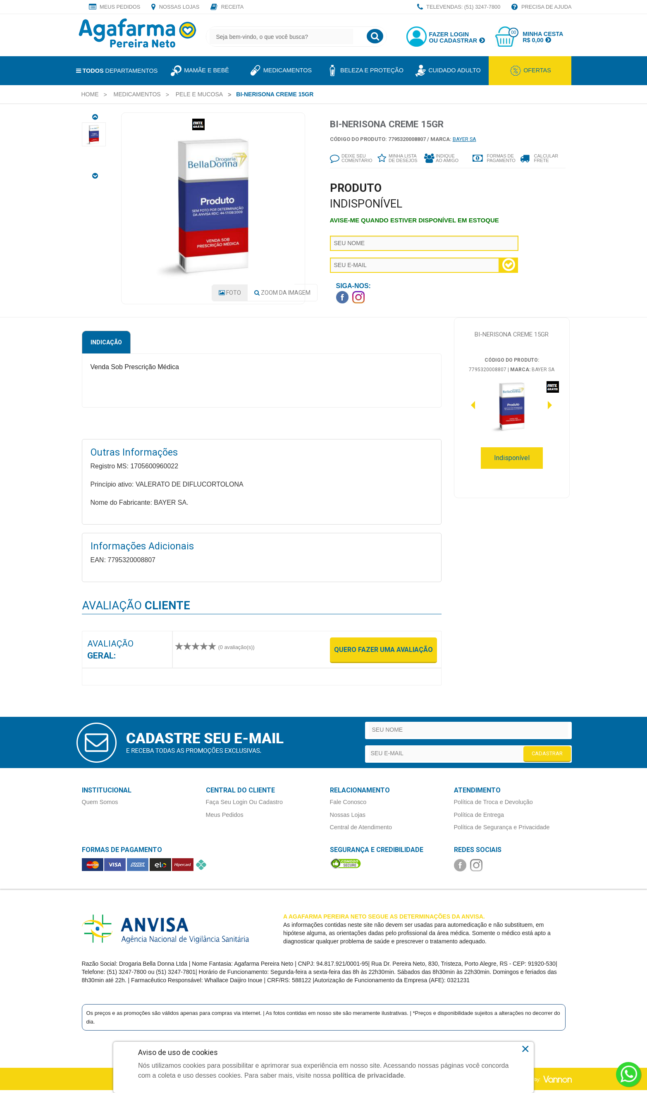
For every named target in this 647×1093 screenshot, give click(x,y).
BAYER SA (464, 139)
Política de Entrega (479, 817)
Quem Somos (100, 805)
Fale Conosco (348, 805)
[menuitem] (90, 94)
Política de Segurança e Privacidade (502, 830)
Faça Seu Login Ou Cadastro (244, 805)
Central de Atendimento (361, 830)
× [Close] (525, 1049)
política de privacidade (368, 1075)
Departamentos (117, 70)
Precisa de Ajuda (541, 7)
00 (513, 32)
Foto (230, 296)
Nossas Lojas (175, 7)
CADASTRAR (547, 756)
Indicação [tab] (106, 345)
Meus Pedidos (115, 7)
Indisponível (512, 461)
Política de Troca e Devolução (493, 805)
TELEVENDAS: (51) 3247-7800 (459, 7)
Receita (227, 7)
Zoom (282, 296)
